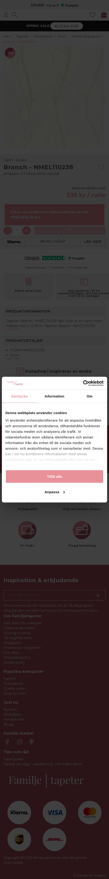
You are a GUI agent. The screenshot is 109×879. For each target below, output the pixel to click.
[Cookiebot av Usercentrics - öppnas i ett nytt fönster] (83, 383)
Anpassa (54, 492)
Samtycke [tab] (19, 396)
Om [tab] (90, 396)
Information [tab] (54, 396)
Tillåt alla (54, 476)
